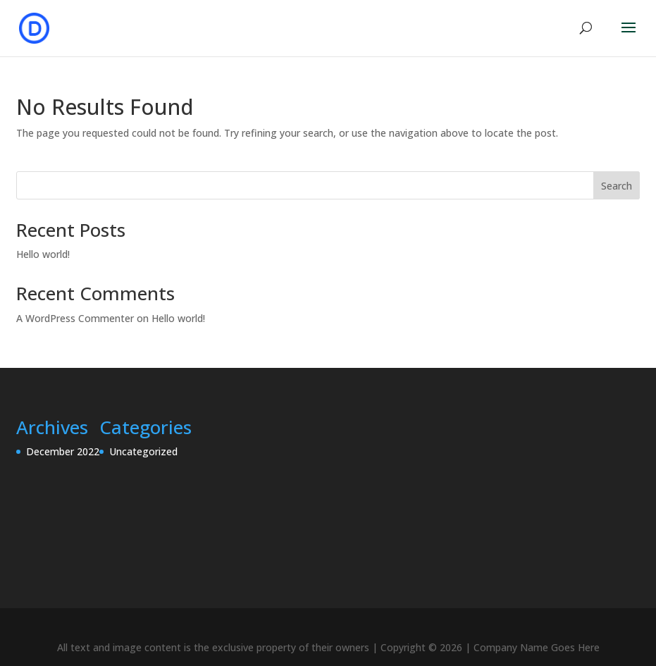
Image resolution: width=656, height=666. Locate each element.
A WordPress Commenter (75, 318)
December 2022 (62, 451)
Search (616, 185)
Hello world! (43, 254)
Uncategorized (143, 451)
